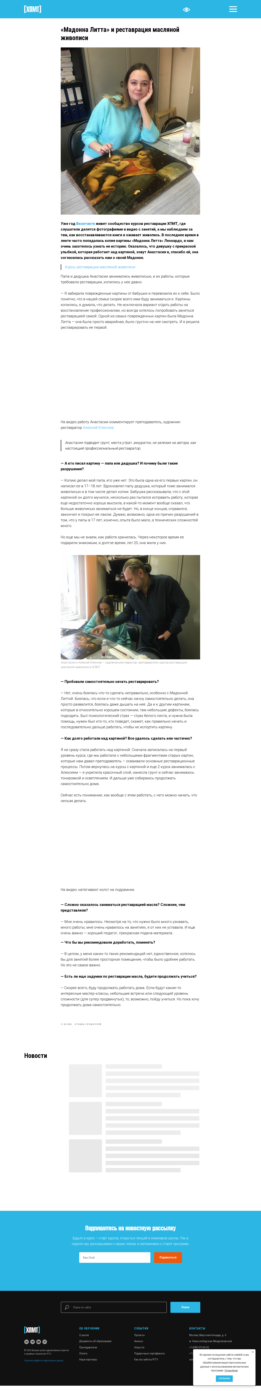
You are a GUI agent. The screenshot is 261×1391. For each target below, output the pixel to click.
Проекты (139, 1340)
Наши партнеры (88, 1364)
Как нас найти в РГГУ (146, 1364)
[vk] (26, 1347)
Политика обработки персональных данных (43, 1366)
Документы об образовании (95, 1346)
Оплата (83, 1358)
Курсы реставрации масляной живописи (100, 270)
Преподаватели (88, 1352)
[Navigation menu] (233, 9)
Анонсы (138, 1346)
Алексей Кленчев (98, 430)
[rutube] (44, 1347)
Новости (139, 1352)
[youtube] (38, 1347)
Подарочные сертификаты (149, 1358)
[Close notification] (253, 1352)
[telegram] (32, 1347)
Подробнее (231, 1370)
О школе (84, 1340)
